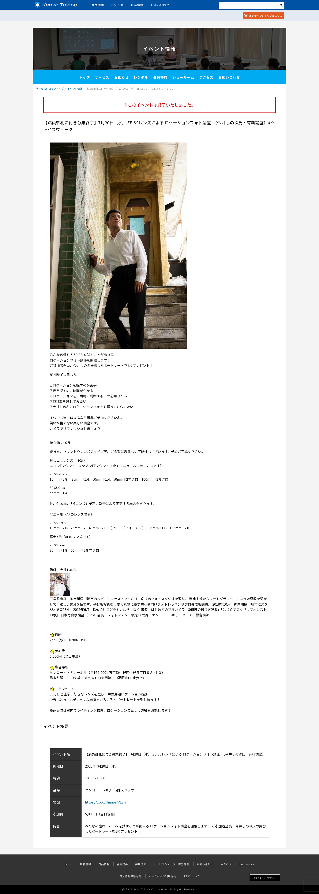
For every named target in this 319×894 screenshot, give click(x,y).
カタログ (226, 864)
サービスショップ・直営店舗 (171, 864)
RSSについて (192, 876)
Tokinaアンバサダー (265, 877)
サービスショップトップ (50, 88)
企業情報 (137, 5)
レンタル (141, 77)
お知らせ (117, 5)
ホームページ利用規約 (162, 876)
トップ (84, 77)
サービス (102, 77)
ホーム (68, 864)
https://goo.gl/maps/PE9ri (105, 802)
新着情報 (85, 864)
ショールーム (183, 77)
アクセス (206, 77)
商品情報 (97, 5)
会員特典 (160, 77)
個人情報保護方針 (130, 876)
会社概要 (122, 864)
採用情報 (140, 864)
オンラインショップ (263, 15)
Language (247, 864)
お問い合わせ (159, 5)
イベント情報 (74, 88)
